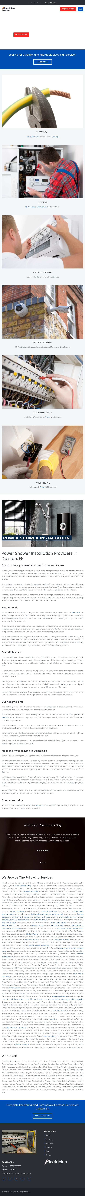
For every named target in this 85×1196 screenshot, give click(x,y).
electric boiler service (58, 923)
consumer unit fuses (30, 891)
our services (76, 613)
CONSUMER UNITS (42, 412)
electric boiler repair (37, 914)
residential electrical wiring (11, 928)
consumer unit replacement (22, 917)
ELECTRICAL (42, 132)
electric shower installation (61, 917)
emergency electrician (68, 948)
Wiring (29, 137)
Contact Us (42, 62)
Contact (48, 1155)
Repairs (47, 417)
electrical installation (49, 911)
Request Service (22, 34)
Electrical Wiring (32, 934)
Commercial (50, 1143)
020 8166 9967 (50, 3)
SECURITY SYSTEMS (42, 342)
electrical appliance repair (54, 914)
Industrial (49, 1147)
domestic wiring (14, 988)
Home (48, 1135)
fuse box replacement (61, 940)
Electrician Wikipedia (23, 1045)
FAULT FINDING (42, 482)
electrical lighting (50, 1036)
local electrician (58, 1010)
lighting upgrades (77, 999)
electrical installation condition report (70, 928)
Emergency (50, 1139)
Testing (55, 137)
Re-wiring (35, 137)
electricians (39, 805)
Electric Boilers (30, 207)
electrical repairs (7, 914)
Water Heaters (41, 207)
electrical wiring (7, 925)
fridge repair (78, 911)
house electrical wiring (23, 886)
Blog (47, 1151)
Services (7, 34)
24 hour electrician (17, 911)
